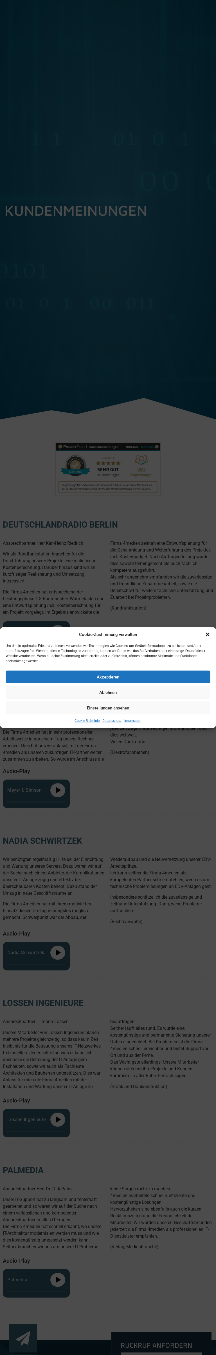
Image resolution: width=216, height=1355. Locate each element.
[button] (207, 634)
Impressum (132, 721)
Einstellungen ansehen (108, 707)
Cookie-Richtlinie (87, 721)
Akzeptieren (108, 676)
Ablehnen (108, 692)
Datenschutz (112, 721)
